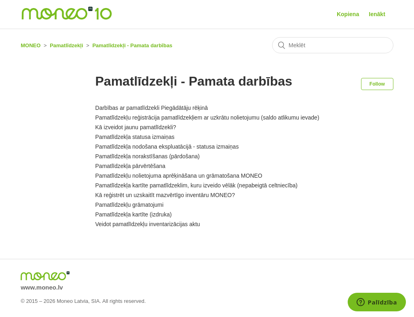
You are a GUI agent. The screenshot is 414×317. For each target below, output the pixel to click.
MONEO (30, 45)
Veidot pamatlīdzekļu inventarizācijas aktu (147, 224)
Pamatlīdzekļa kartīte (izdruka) (133, 214)
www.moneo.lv (42, 287)
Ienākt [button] (377, 14)
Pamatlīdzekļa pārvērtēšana (130, 166)
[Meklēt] (332, 45)
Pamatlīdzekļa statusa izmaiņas (135, 137)
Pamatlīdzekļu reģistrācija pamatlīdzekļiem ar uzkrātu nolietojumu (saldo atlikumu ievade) (207, 117)
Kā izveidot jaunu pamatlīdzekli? (135, 127)
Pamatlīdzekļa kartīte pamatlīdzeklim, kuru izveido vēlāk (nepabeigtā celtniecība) (196, 185)
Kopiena (348, 14)
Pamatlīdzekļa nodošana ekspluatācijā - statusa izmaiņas (167, 146)
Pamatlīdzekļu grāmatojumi (129, 205)
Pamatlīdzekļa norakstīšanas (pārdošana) (147, 156)
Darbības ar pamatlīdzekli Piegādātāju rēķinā (151, 108)
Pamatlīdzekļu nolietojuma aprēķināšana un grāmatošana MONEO (178, 175)
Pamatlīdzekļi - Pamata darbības (132, 45)
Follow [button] (377, 84)
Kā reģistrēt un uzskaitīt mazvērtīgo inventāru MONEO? (165, 195)
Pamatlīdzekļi (66, 45)
